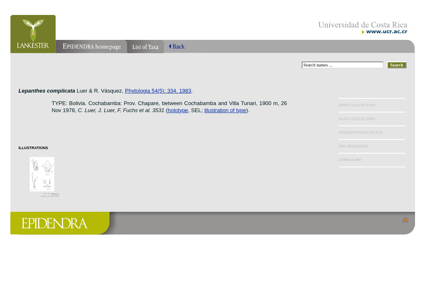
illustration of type (225, 110)
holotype (178, 110)
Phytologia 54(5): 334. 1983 (158, 91)
